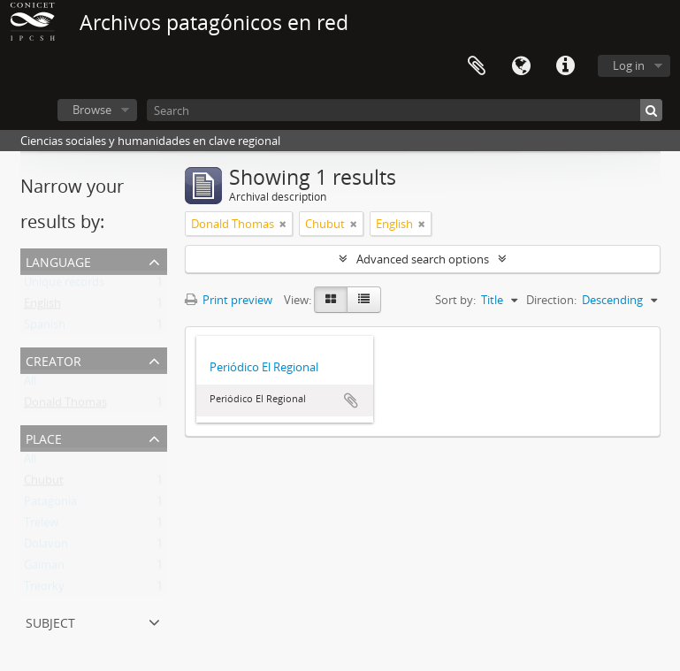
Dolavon (46, 547)
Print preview (228, 300)
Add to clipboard (351, 400)
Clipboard (477, 66)
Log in (629, 65)
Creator (53, 359)
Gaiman (44, 568)
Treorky (44, 590)
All (30, 385)
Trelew (41, 526)
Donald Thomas (65, 406)
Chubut (44, 484)
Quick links (565, 66)
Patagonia (50, 505)
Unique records (64, 286)
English (42, 307)
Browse (92, 110)
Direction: (551, 300)
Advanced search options (422, 259)
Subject (50, 621)
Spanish (44, 328)
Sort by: (455, 300)
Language (521, 66)
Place (44, 437)
